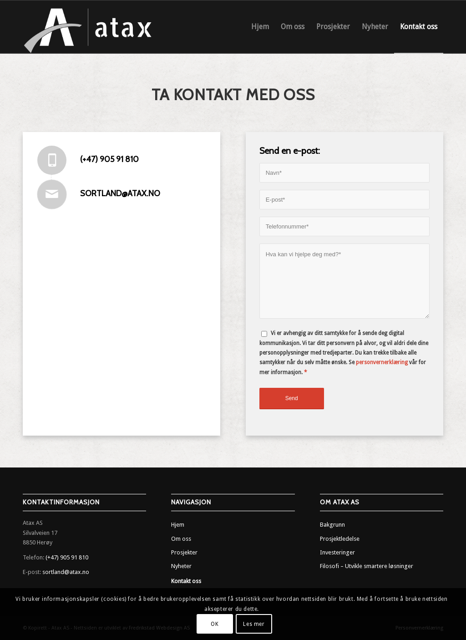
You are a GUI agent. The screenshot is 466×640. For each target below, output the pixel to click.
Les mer (253, 624)
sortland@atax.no (120, 193)
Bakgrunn (332, 524)
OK (214, 624)
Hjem (177, 524)
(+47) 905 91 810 (109, 159)
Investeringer (337, 552)
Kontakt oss (186, 581)
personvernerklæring (382, 362)
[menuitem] (260, 26)
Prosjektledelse (340, 538)
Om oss (181, 538)
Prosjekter (184, 552)
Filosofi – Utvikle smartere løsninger (366, 566)
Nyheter (181, 566)
